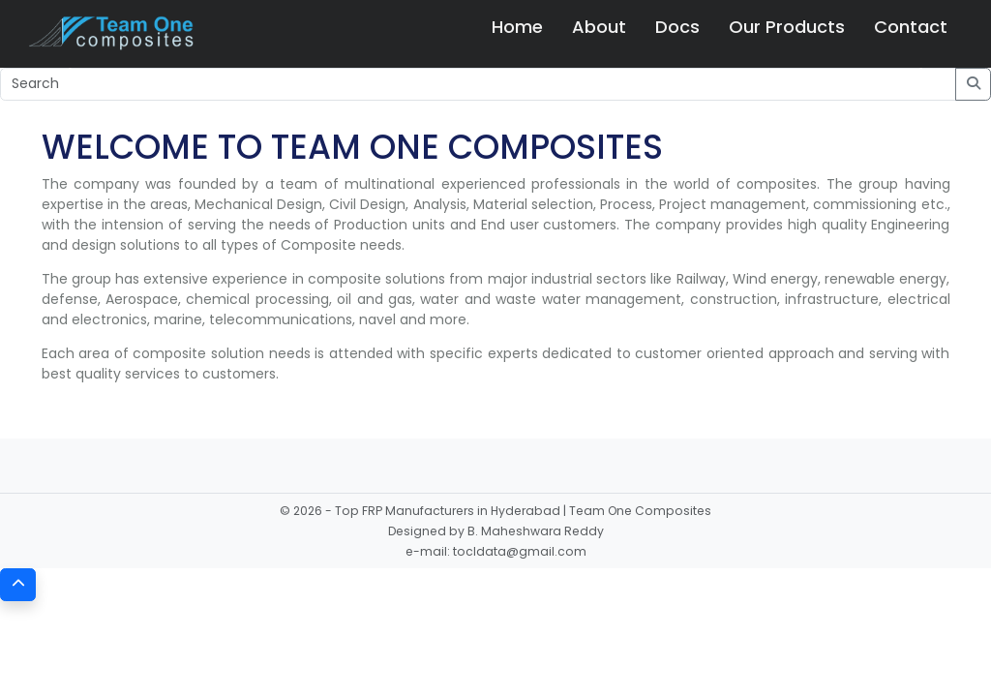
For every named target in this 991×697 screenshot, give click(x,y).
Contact (910, 27)
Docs (677, 27)
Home (517, 27)
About (599, 27)
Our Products (787, 27)
